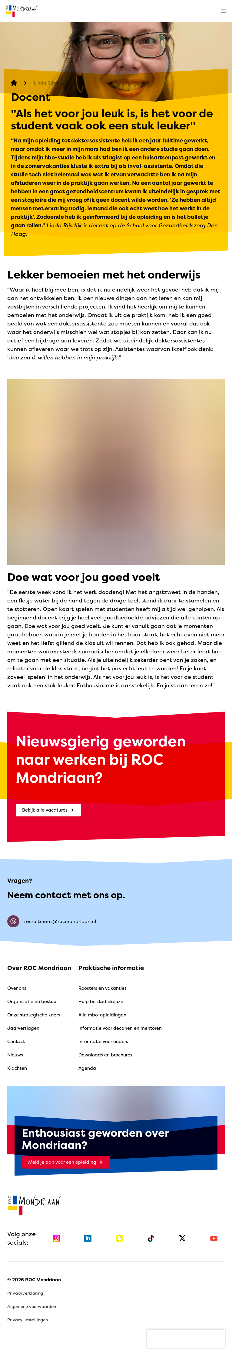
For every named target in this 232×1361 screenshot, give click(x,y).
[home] (22, 11)
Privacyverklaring (25, 1293)
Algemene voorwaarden (31, 1306)
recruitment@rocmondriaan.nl (51, 921)
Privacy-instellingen (27, 1320)
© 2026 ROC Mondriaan (34, 1279)
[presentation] (186, 1338)
